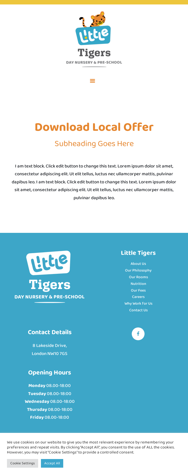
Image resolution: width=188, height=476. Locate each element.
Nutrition (138, 284)
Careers (138, 297)
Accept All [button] (52, 463)
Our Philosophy (138, 270)
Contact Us (138, 310)
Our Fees (138, 290)
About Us (138, 264)
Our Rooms (138, 277)
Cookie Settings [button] (22, 463)
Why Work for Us (138, 303)
